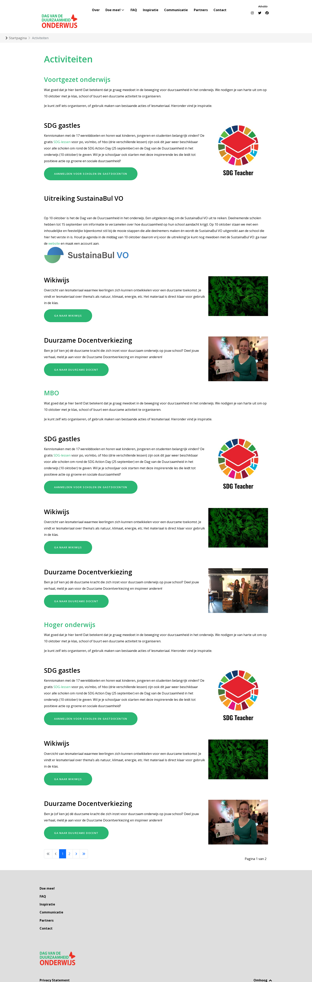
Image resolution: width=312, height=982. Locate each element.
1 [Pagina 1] (62, 845)
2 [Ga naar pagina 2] (69, 845)
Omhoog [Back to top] (263, 963)
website (54, 234)
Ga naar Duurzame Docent (76, 361)
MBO (51, 384)
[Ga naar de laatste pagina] (84, 844)
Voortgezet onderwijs (77, 70)
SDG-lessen (62, 133)
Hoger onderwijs (69, 615)
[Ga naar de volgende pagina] (76, 844)
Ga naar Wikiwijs (68, 307)
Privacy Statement (55, 963)
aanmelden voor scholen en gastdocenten (90, 165)
